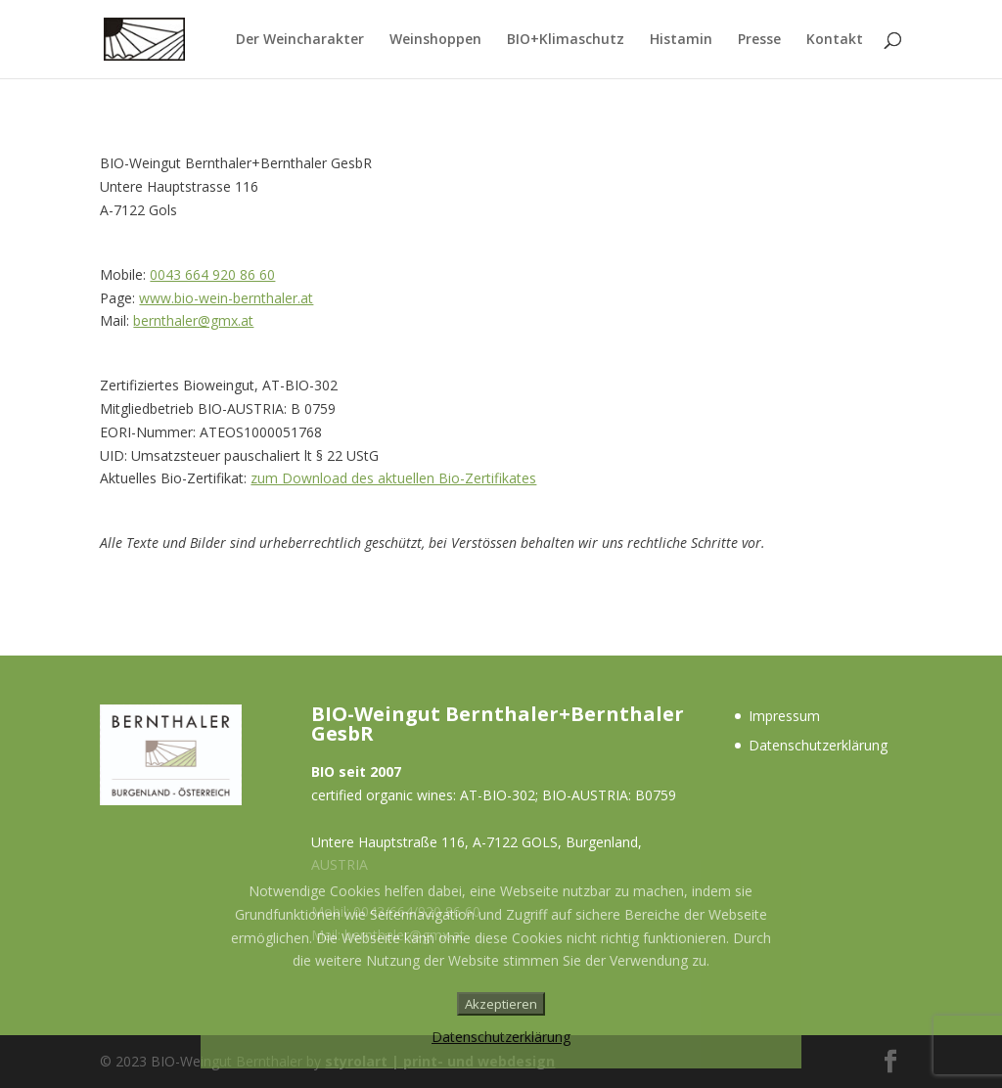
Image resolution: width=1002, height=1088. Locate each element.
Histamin (681, 40)
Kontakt (834, 40)
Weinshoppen (435, 40)
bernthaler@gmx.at (193, 320)
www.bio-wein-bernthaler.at (226, 298)
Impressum (784, 715)
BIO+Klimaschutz (565, 40)
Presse (759, 40)
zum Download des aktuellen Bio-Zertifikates (393, 478)
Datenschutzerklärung (818, 745)
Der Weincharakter (300, 40)
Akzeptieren (501, 1004)
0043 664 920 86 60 (212, 274)
